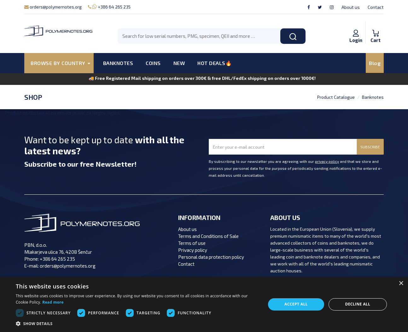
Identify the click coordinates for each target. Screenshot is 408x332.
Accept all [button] (296, 304)
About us (350, 7)
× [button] (401, 283)
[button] (137, 323)
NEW (179, 63)
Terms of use (192, 243)
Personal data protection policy (211, 257)
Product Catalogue (336, 97)
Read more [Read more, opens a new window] (52, 302)
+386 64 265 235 (109, 6)
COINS (153, 63)
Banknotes (373, 97)
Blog (375, 63)
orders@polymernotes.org (53, 6)
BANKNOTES (118, 63)
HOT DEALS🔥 (214, 63)
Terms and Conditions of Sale (208, 236)
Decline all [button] (357, 304)
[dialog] (204, 304)
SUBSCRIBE (370, 147)
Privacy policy (192, 250)
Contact (376, 7)
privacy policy (327, 161)
